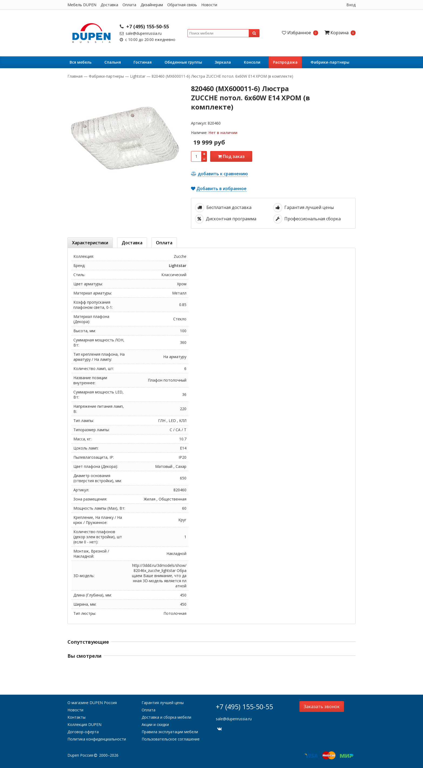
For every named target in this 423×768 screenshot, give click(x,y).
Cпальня (112, 62)
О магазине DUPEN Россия (92, 702)
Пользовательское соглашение (171, 739)
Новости (209, 4)
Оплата (129, 4)
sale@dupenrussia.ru (141, 33)
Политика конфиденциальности (96, 739)
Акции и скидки (155, 724)
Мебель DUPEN (81, 4)
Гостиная (143, 62)
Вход (351, 4)
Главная (75, 76)
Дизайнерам (152, 4)
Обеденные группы (183, 62)
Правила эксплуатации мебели (170, 731)
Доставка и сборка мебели (166, 717)
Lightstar (137, 76)
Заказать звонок (322, 706)
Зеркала (223, 62)
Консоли (252, 62)
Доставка (109, 4)
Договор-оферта (83, 731)
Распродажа (285, 62)
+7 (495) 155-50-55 (144, 26)
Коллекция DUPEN (84, 724)
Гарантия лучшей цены (163, 702)
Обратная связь (182, 4)
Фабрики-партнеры (330, 62)
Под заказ (231, 156)
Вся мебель (80, 62)
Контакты (76, 717)
